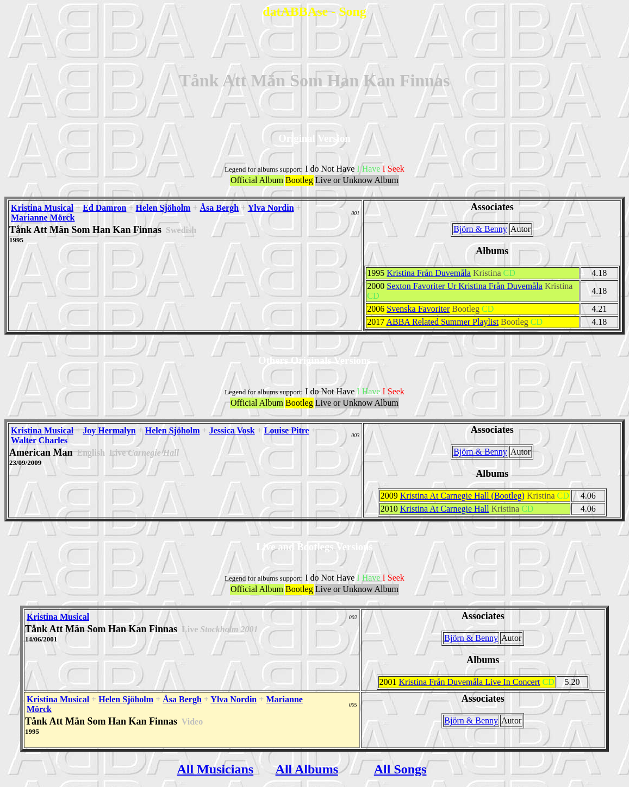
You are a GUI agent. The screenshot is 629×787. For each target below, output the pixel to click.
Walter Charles (39, 440)
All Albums (307, 769)
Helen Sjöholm (163, 207)
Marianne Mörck (42, 217)
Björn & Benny (480, 229)
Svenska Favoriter (418, 308)
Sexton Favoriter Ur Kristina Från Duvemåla (465, 286)
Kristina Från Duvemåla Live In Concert (469, 682)
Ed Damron (104, 207)
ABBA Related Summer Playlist (442, 321)
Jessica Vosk (232, 430)
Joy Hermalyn (109, 430)
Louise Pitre (286, 430)
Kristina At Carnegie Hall (444, 508)
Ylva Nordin (271, 207)
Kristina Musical (42, 207)
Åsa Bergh (219, 207)
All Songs (400, 769)
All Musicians (215, 769)
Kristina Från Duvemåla (429, 273)
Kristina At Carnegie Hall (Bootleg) (462, 495)
